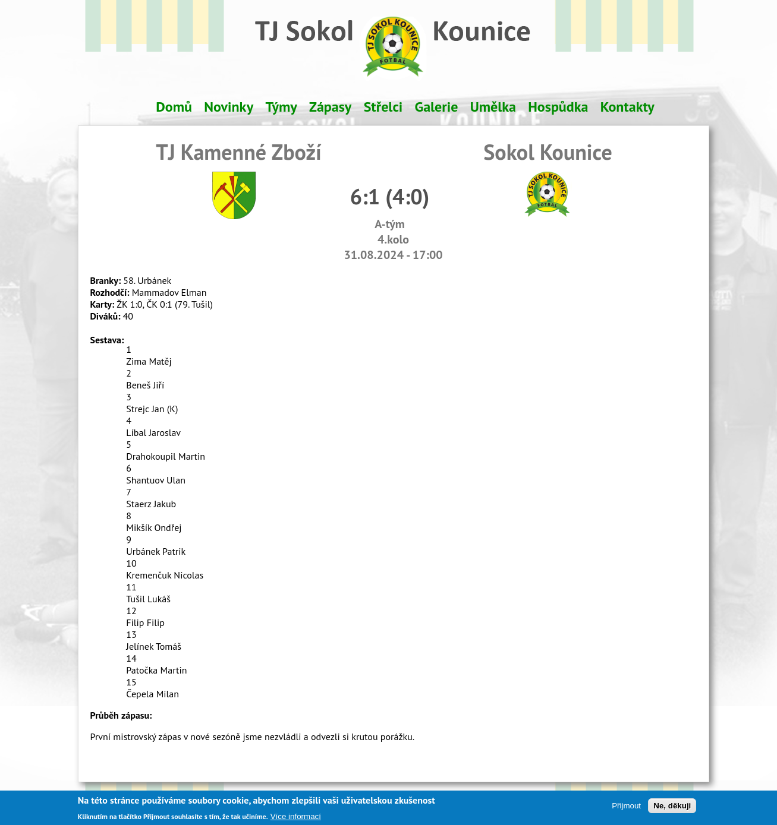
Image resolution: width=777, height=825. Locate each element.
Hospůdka (558, 106)
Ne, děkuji (672, 808)
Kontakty (627, 106)
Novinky (228, 106)
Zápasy (330, 106)
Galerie (436, 106)
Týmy (281, 106)
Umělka (493, 106)
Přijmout (626, 808)
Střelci (383, 106)
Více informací (295, 819)
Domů (174, 106)
